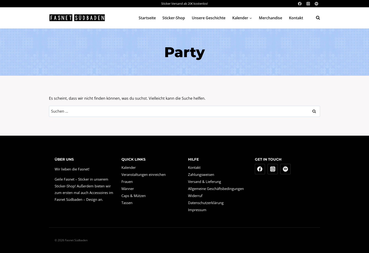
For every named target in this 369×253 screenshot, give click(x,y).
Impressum (197, 209)
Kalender (128, 167)
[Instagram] (308, 3)
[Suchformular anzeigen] (315, 18)
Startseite (147, 17)
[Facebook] (300, 3)
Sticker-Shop (173, 17)
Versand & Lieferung (204, 181)
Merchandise (270, 17)
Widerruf (195, 195)
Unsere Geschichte (208, 17)
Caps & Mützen (133, 195)
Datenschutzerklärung (206, 202)
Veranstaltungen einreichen (143, 174)
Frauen (127, 181)
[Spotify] (316, 3)
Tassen (126, 202)
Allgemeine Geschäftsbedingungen (216, 188)
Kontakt (296, 17)
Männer (127, 188)
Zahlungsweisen (201, 174)
